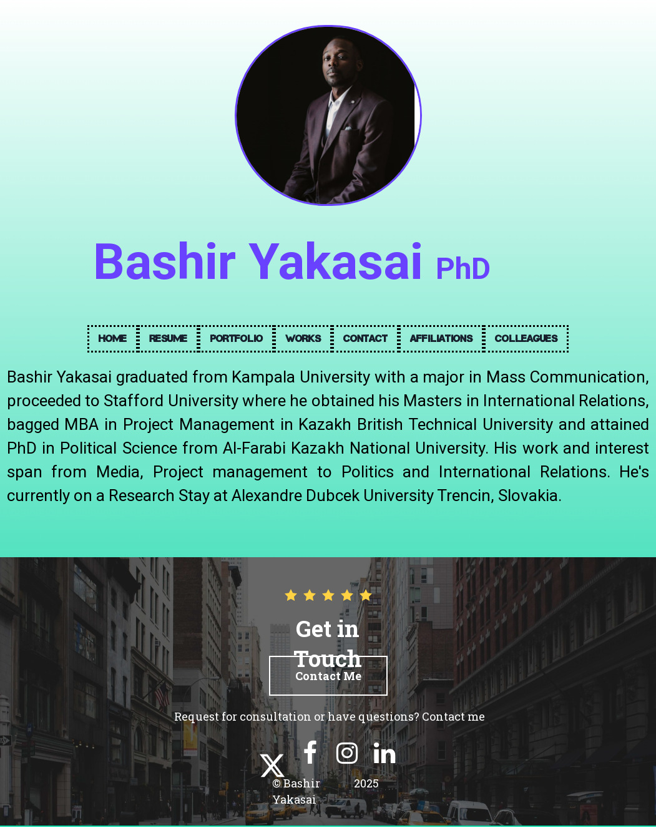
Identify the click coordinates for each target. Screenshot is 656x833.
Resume (168, 338)
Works (303, 338)
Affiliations (441, 338)
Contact (365, 338)
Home (113, 338)
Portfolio (236, 338)
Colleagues (526, 338)
